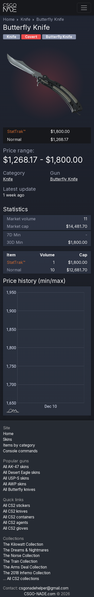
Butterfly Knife (64, 178)
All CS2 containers (18, 517)
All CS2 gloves (15, 528)
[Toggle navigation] (84, 8)
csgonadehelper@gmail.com (43, 588)
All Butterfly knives (19, 489)
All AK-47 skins (16, 466)
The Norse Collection (21, 555)
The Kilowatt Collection (23, 544)
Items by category (19, 445)
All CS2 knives (15, 511)
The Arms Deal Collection (25, 567)
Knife (25, 19)
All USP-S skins (16, 478)
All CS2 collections (23, 578)
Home (9, 19)
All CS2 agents (15, 522)
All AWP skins (14, 484)
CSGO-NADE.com (39, 593)
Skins (7, 439)
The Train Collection (20, 561)
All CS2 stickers (16, 505)
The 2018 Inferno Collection (26, 572)
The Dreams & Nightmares (26, 550)
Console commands (20, 451)
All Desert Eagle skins (21, 472)
